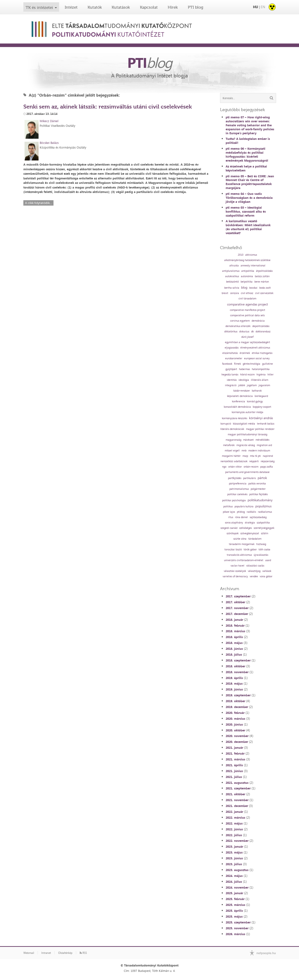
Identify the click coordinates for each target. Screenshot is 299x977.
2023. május (234, 852)
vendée (254, 576)
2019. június (234, 689)
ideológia (243, 380)
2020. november (237, 736)
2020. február (235, 713)
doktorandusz (263, 331)
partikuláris (249, 478)
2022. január (234, 812)
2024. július (234, 881)
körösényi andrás (261, 418)
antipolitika (247, 271)
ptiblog (241, 512)
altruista (234, 265)
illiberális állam (259, 380)
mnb (244, 450)
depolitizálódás (260, 326)
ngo (224, 466)
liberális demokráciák (232, 429)
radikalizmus (265, 512)
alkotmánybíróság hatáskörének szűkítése (247, 260)
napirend (268, 456)
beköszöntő (232, 281)
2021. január (234, 747)
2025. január (234, 893)
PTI (149, 62)
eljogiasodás (231, 347)
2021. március (235, 759)
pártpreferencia (237, 483)
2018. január (234, 619)
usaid (268, 560)
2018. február (235, 625)
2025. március (235, 905)
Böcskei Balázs (49, 143)
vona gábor (266, 576)
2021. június (234, 771)
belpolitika (247, 281)
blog (244, 287)
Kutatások (121, 7)
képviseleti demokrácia (240, 396)
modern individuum (259, 450)
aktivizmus (251, 255)
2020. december (237, 742)
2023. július (234, 864)
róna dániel (241, 517)
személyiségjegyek (264, 528)
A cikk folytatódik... (38, 203)
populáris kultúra (244, 506)
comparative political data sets (247, 315)
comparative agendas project (247, 304)
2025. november (237, 928)
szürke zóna (239, 539)
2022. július (234, 835)
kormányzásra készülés (234, 418)
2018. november (237, 672)
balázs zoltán (262, 276)
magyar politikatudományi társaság (247, 434)
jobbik (241, 385)
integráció (230, 385)
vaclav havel (237, 565)
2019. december (237, 707)
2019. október (235, 701)
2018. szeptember (238, 660)
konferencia (238, 401)
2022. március (235, 817)
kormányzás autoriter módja (247, 412)
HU (255, 6)
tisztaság (261, 544)
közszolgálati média (244, 423)
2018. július (234, 654)
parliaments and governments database (247, 472)
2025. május (234, 916)
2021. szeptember (238, 788)
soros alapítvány (234, 522)
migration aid (264, 445)
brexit (225, 293)
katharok (257, 390)
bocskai (253, 288)
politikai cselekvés (237, 494)
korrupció (226, 423)
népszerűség (267, 461)
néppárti (254, 461)
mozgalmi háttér (231, 456)
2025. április (234, 910)
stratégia (250, 522)
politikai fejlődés (258, 494)
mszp (245, 456)
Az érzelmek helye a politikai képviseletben (246, 168)
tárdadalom (254, 539)
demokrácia (258, 321)
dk (252, 331)
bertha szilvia (231, 288)
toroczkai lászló (233, 549)
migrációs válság (245, 445)
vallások (266, 571)
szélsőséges (245, 528)
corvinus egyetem (240, 321)
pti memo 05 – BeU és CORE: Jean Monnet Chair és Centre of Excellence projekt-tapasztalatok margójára (250, 182)
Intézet (71, 7)
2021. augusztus (237, 783)
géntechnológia (251, 364)
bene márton (261, 281)
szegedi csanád (229, 528)
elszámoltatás (230, 353)
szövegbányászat (249, 533)
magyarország (233, 440)
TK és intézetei (39, 7)
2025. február (235, 899)
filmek (237, 364)
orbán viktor (235, 466)
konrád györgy (255, 401)
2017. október (235, 602)
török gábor (250, 549)
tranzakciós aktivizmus (239, 555)
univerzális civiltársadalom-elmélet (243, 560)
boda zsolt (265, 288)
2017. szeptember (238, 596)
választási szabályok (235, 571)
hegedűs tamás (229, 374)
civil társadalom (247, 298)
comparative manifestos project (247, 310)
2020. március (235, 718)
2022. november (237, 841)
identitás (232, 380)
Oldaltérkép (65, 953)
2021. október (235, 794)
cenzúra (234, 293)
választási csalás (255, 565)
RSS (83, 953)
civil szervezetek (264, 293)
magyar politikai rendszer (260, 429)
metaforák (229, 445)
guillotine (267, 364)
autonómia (247, 276)
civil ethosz (247, 293)
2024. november (237, 887)
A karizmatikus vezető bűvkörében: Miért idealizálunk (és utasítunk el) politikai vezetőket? (248, 227)
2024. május (234, 876)
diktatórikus (230, 331)
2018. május (234, 643)
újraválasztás (261, 555)
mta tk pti (255, 456)
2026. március (235, 934)
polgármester (258, 489)
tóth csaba (264, 549)
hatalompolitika (261, 369)
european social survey (257, 358)
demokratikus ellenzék (237, 326)
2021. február (235, 753)
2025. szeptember (238, 922)
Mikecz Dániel (49, 121)
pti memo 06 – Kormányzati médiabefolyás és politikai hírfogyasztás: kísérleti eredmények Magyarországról (247, 154)
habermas (244, 369)
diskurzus (244, 331)
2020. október (235, 730)
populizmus (263, 506)
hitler (270, 374)
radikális (251, 512)
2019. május (234, 683)
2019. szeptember (238, 695)
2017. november (237, 608)
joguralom (264, 385)
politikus (228, 506)
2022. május (234, 823)
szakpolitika (263, 522)
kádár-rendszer (241, 390)
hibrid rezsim (247, 374)
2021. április (234, 765)
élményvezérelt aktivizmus (255, 347)
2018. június (234, 648)
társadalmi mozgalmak (241, 544)
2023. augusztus (237, 870)
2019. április (234, 678)
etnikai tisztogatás (262, 353)
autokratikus (232, 276)
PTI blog (195, 7)
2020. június (234, 724)
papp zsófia (266, 466)
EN (263, 6)
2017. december (237, 614)
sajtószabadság (258, 517)
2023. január (234, 846)
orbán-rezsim (251, 466)
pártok (262, 477)
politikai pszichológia (234, 500)
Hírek (173, 7)
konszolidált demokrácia (237, 407)
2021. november (237, 800)
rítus (230, 517)
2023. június (234, 858)
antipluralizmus (230, 271)
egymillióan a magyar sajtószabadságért (247, 342)
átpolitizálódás (264, 271)
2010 (240, 255)
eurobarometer (233, 358)
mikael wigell (232, 450)
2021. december (237, 806)
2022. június (234, 829)
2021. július (234, 777)
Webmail (28, 953)
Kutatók (95, 7)
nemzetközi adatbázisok (234, 461)
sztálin (264, 533)
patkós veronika (257, 483)
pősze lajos (229, 512)
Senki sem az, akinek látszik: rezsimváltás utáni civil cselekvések (107, 106)
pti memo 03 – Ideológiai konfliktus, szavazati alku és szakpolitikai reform (246, 211)
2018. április (234, 637)
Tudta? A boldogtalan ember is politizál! (248, 141)
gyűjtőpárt (231, 369)
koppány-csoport (262, 407)
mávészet (248, 440)
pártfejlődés (234, 478)
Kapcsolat (149, 7)
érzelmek (245, 353)
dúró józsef (247, 337)
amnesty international (253, 265)
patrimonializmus (239, 489)
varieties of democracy (235, 576)
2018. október (235, 666)
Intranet (46, 953)
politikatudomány (260, 500)
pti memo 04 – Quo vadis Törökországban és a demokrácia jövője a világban (249, 198)
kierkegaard (261, 396)
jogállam (252, 385)
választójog (254, 571)
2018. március (235, 631)
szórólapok (232, 533)
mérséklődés (262, 440)
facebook (227, 364)
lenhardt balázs (265, 423)
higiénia (261, 374)
